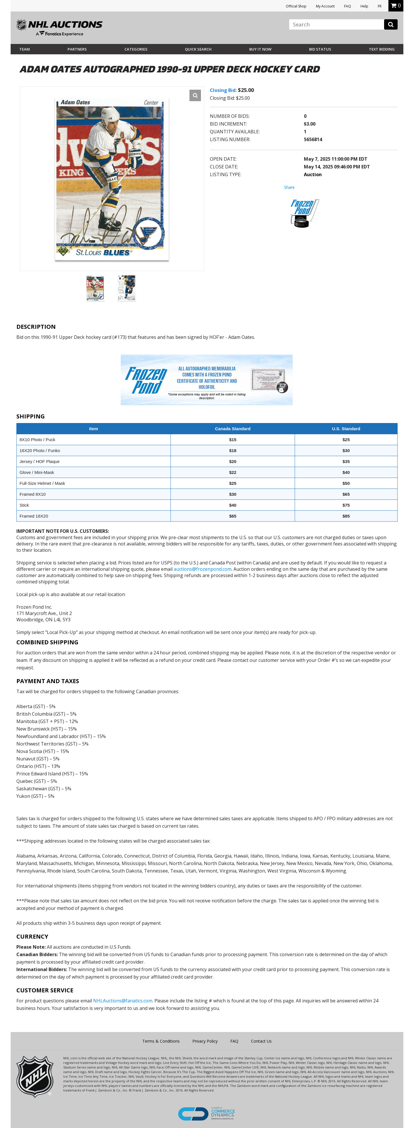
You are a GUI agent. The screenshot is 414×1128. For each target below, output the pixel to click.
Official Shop (296, 6)
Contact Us (261, 1041)
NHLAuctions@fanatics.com (122, 1001)
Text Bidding (382, 49)
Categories (135, 49)
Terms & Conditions (161, 1041)
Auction (313, 174)
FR (380, 6)
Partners (77, 49)
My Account (325, 6)
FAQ (347, 6)
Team (24, 49)
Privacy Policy (205, 1041)
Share (289, 187)
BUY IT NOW (260, 49)
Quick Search (198, 49)
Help (364, 6)
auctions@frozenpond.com (202, 569)
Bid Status (320, 49)
